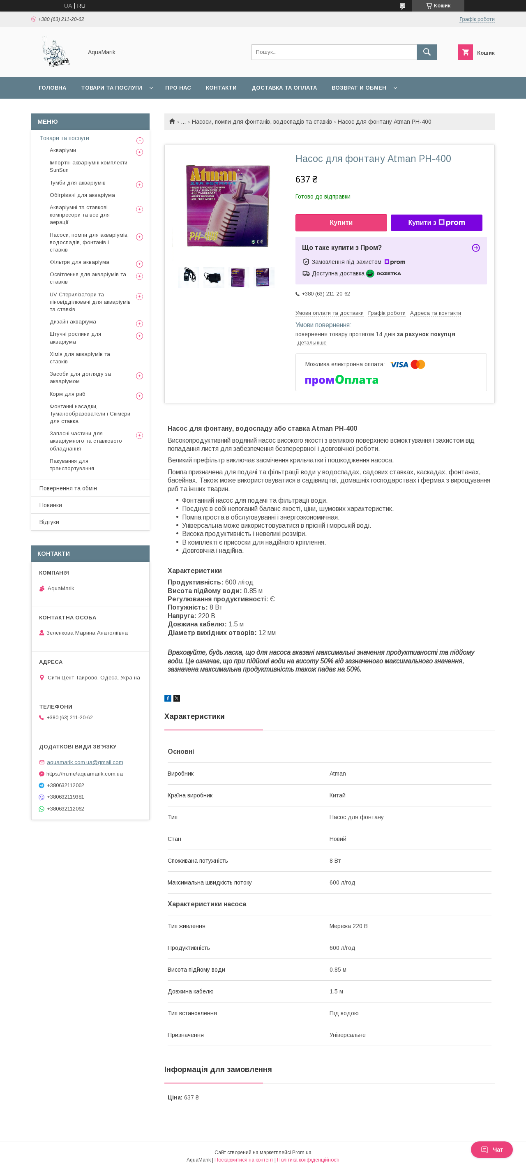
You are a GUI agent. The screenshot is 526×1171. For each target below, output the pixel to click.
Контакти (221, 88)
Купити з (436, 222)
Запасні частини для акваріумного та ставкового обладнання (86, 440)
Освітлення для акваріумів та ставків (88, 278)
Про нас (178, 88)
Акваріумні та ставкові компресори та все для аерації (80, 214)
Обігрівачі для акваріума (82, 195)
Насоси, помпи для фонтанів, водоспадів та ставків (262, 121)
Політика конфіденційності (308, 1160)
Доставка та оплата (284, 88)
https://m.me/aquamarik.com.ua (84, 774)
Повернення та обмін (68, 488)
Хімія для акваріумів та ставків (80, 358)
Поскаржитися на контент (244, 1160)
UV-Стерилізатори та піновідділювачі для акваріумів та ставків (90, 301)
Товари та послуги (111, 88)
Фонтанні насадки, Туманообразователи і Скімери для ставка (90, 413)
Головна (52, 88)
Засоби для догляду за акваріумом (80, 377)
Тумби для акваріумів (78, 183)
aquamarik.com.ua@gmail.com (85, 762)
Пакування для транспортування (72, 464)
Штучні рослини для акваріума (75, 337)
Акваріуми (63, 150)
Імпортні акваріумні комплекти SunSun (88, 166)
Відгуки (49, 522)
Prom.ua (301, 1152)
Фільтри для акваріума (79, 262)
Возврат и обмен (359, 88)
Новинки (50, 505)
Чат (492, 1149)
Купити (341, 222)
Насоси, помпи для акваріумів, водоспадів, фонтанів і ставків (89, 242)
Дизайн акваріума (73, 322)
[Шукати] (427, 52)
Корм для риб (67, 394)
